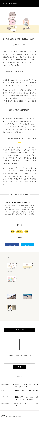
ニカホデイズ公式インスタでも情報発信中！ (25, 392)
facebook (11, 245)
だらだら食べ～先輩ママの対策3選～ (27, 268)
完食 (26, 231)
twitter (27, 245)
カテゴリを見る (19, 330)
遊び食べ (19, 231)
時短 (11, 271)
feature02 (32, 299)
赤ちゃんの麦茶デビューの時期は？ (11, 281)
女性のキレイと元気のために (10, 310)
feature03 (17, 310)
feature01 (17, 299)
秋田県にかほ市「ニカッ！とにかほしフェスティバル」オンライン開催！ (25, 398)
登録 (19, 367)
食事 (16, 44)
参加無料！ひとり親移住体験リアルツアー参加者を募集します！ (25, 386)
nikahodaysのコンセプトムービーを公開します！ (26, 405)
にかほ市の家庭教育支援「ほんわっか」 (18, 202)
